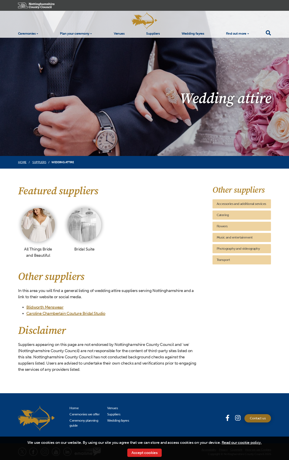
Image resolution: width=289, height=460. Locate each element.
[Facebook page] (228, 418)
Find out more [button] (236, 33)
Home (22, 162)
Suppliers (153, 33)
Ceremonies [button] (26, 33)
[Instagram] (237, 418)
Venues (119, 33)
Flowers (222, 226)
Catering (223, 215)
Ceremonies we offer (84, 414)
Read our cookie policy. (242, 442)
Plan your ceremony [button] (74, 33)
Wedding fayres (193, 33)
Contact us (258, 418)
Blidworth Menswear (44, 307)
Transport (223, 260)
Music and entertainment (235, 237)
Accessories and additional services (241, 204)
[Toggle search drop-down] (268, 33)
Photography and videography (238, 249)
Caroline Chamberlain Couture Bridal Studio (65, 313)
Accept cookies (144, 452)
